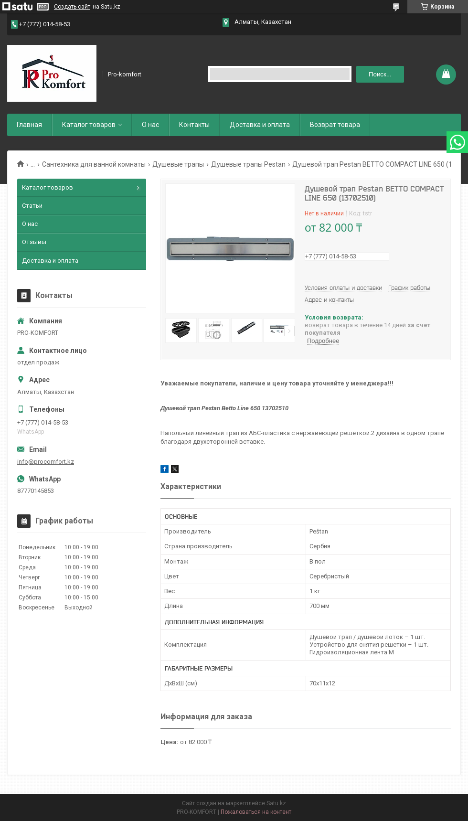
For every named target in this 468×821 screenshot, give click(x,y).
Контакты (194, 124)
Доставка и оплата (260, 124)
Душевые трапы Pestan (248, 164)
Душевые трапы (178, 164)
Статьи (32, 205)
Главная (29, 124)
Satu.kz (276, 803)
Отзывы (34, 241)
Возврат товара (335, 124)
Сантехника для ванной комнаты (94, 164)
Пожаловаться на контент (256, 812)
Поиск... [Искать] (380, 74)
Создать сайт (72, 6)
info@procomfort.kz (45, 461)
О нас (150, 124)
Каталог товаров (89, 124)
